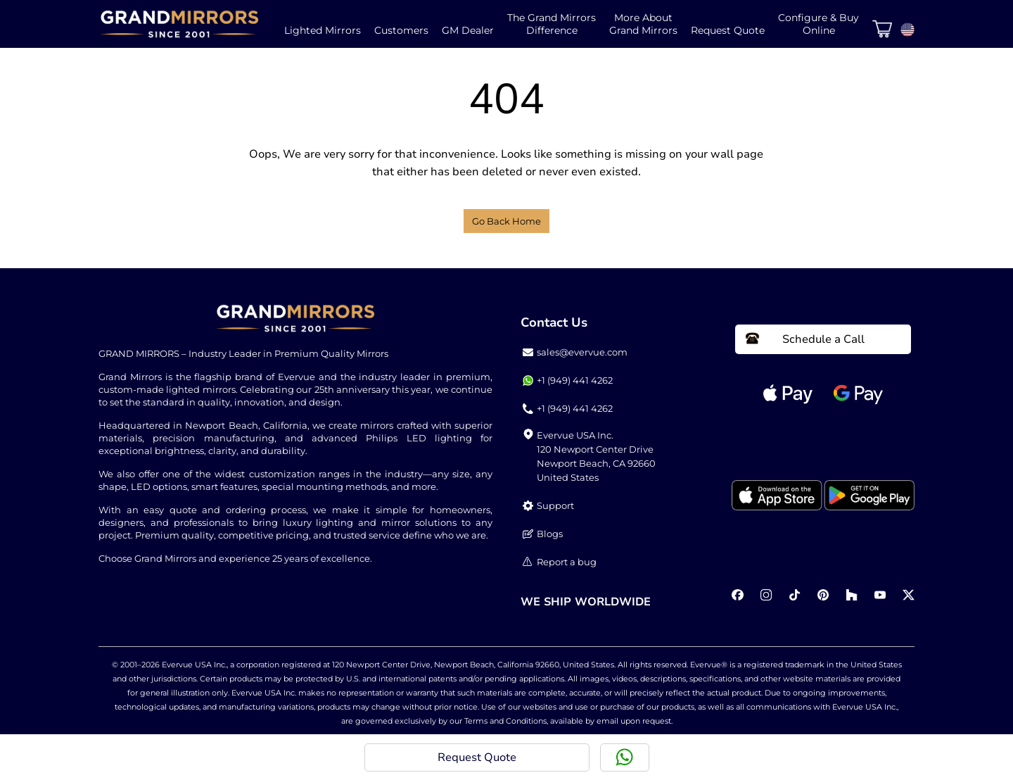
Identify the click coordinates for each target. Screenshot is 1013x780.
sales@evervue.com (575, 352)
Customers (401, 30)
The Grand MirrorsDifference (551, 24)
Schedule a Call (805, 339)
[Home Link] (179, 24)
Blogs (543, 534)
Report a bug (560, 562)
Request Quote (728, 30)
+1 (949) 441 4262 (568, 380)
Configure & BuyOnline (818, 24)
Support (548, 506)
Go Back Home (506, 221)
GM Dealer (468, 30)
